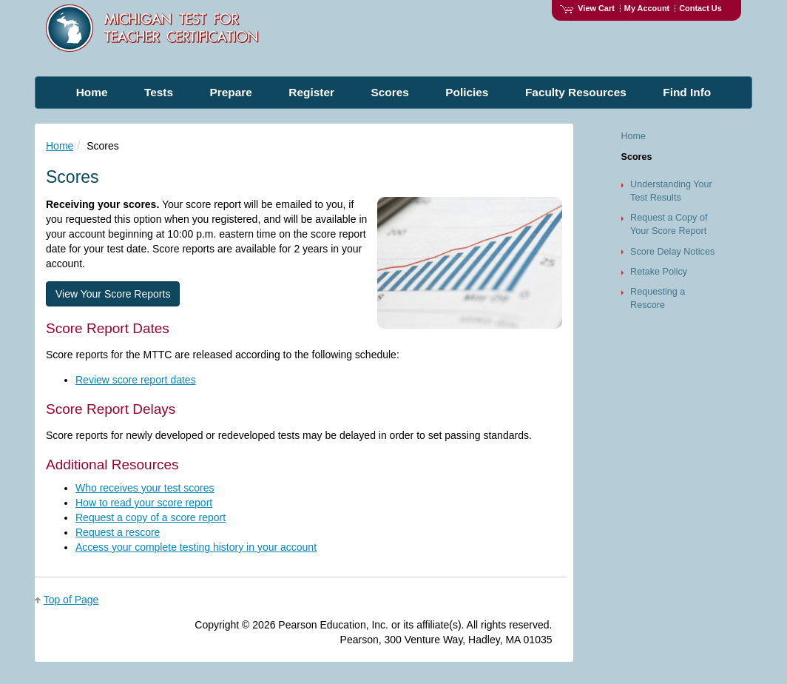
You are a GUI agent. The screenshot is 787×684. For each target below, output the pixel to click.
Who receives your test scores (145, 488)
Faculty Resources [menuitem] (575, 92)
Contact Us (700, 8)
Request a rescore (117, 532)
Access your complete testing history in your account (196, 547)
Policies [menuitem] (466, 92)
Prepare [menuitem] (231, 92)
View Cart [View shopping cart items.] (587, 8)
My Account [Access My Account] (646, 8)
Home (59, 146)
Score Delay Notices (672, 252)
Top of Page (71, 600)
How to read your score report (143, 503)
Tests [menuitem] (158, 92)
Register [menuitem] (311, 92)
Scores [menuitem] (389, 92)
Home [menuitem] (92, 92)
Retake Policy (658, 271)
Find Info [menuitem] (687, 92)
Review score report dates (135, 380)
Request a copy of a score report (150, 517)
